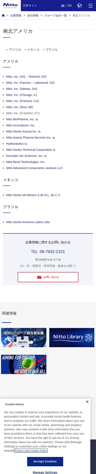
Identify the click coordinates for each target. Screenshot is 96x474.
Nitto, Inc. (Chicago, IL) (21, 95)
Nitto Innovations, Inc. (20, 125)
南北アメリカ (81, 15)
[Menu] (90, 5)
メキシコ (33, 49)
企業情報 (15, 15)
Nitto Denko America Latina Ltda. (28, 222)
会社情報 (32, 15)
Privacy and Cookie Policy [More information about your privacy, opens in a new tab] (30, 455)
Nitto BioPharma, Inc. (22, 119)
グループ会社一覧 (55, 15)
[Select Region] (79, 5)
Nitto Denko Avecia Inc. (23, 131)
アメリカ (15, 49)
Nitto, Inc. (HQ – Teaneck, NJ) (26, 76)
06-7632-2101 (52, 251)
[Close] (87, 406)
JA (63, 5)
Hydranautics (16, 143)
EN (70, 5)
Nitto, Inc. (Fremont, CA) (22, 101)
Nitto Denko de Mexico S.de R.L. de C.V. (33, 195)
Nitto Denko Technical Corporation (30, 149)
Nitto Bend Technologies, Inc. (25, 162)
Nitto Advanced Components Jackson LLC (34, 168)
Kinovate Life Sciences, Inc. (26, 155)
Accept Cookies (45, 466)
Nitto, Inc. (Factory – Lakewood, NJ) (30, 82)
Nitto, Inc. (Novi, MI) (19, 107)
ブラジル (52, 49)
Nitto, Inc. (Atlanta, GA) (21, 88)
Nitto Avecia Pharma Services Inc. (30, 137)
